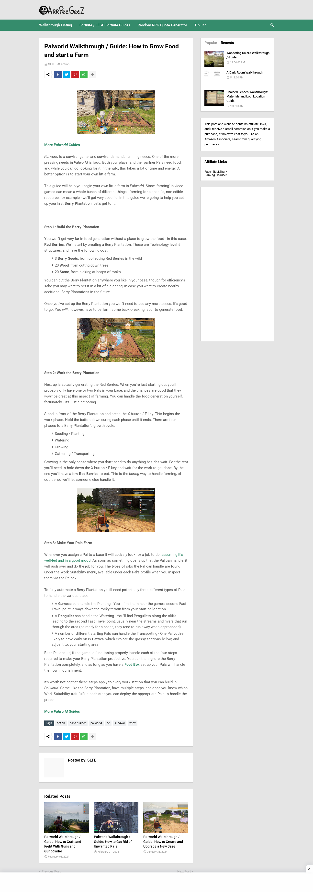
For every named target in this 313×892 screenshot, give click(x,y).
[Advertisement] (237, 264)
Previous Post (51, 870)
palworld (96, 723)
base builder (78, 723)
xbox (132, 723)
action (65, 64)
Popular (210, 43)
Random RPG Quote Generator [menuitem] (162, 25)
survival (119, 723)
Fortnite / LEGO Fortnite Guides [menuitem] (104, 25)
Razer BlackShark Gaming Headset (215, 173)
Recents (227, 43)
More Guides (62, 145)
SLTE (51, 64)
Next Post (184, 870)
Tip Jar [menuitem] (200, 25)
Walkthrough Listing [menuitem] (55, 25)
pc (108, 723)
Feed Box (132, 664)
